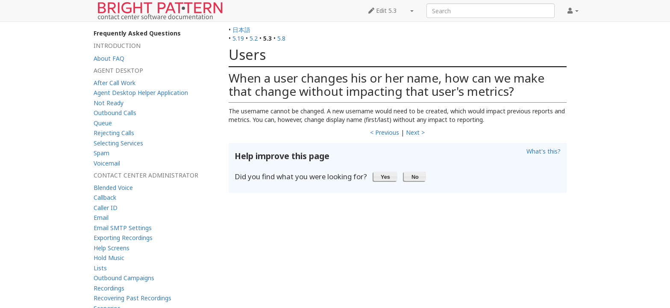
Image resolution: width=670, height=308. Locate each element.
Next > (415, 132)
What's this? (543, 151)
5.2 (254, 38)
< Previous (384, 132)
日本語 (241, 30)
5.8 (281, 38)
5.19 (238, 38)
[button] (385, 176)
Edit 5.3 (382, 10)
